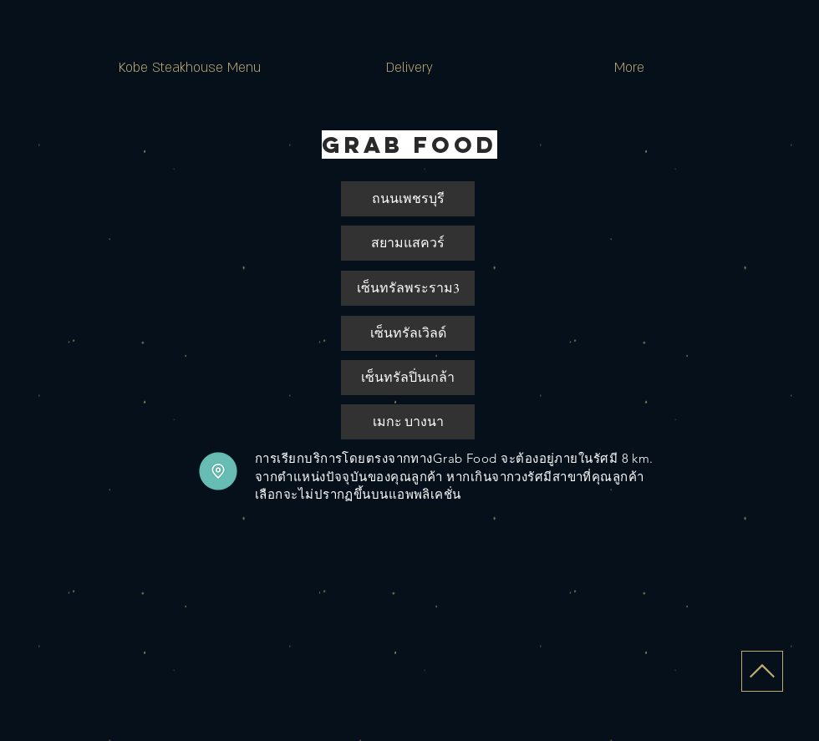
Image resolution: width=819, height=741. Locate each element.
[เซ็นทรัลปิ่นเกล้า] (408, 377)
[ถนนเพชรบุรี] (408, 198)
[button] (408, 333)
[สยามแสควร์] (408, 243)
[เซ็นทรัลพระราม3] (408, 288)
